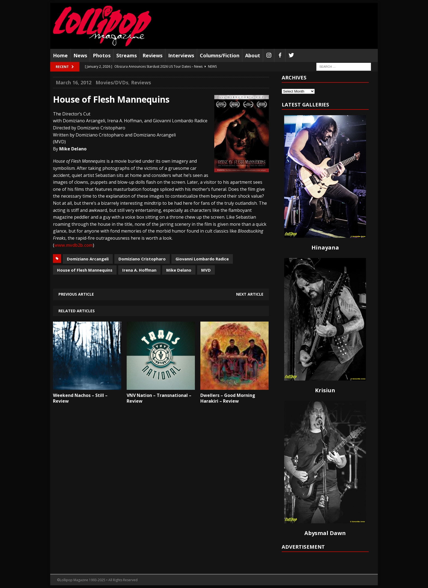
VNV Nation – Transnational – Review (159, 398)
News (80, 55)
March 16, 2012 (73, 82)
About (252, 55)
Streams (126, 55)
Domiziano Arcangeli (88, 259)
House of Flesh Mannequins (84, 270)
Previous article (76, 294)
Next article (249, 294)
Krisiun (325, 390)
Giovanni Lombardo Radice (202, 259)
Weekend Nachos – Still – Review (80, 398)
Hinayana (325, 247)
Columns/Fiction (219, 55)
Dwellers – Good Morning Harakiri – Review (227, 398)
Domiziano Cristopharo (142, 259)
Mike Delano (178, 270)
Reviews (152, 55)
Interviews (181, 55)
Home (60, 55)
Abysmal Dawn (325, 533)
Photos (102, 55)
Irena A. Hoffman (139, 270)
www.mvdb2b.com (73, 245)
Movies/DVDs (112, 82)
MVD (206, 270)
